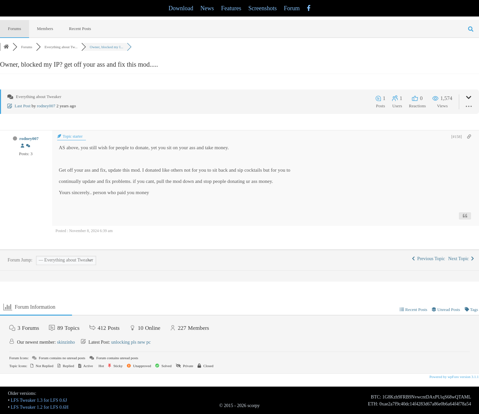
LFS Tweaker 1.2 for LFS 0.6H (39, 407)
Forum (292, 8)
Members (45, 28)
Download (180, 8)
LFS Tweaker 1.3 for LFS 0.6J (39, 400)
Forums (14, 28)
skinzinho (66, 342)
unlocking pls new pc (131, 342)
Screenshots (262, 8)
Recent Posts (80, 28)
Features (231, 8)
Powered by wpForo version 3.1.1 (453, 377)
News (207, 8)
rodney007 (46, 105)
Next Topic (461, 258)
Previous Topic (428, 258)
